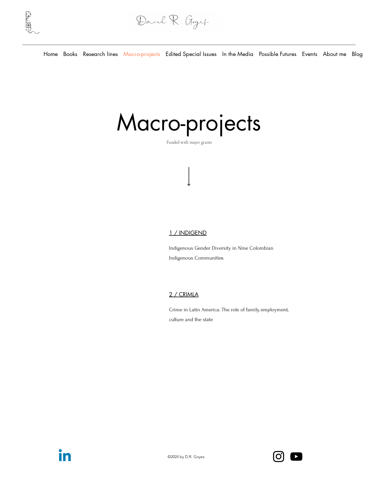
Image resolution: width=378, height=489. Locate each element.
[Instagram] (278, 456)
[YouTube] (296, 456)
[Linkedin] (64, 456)
